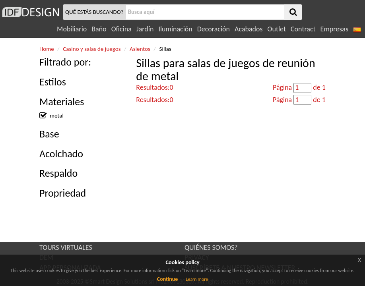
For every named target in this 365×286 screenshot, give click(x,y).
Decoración (213, 29)
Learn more (197, 279)
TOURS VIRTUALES (65, 247)
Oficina (121, 29)
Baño (98, 29)
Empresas (334, 29)
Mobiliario (72, 29)
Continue (167, 279)
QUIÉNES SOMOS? (211, 247)
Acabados (249, 29)
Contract (303, 29)
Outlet (277, 29)
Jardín (144, 29)
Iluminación (175, 29)
